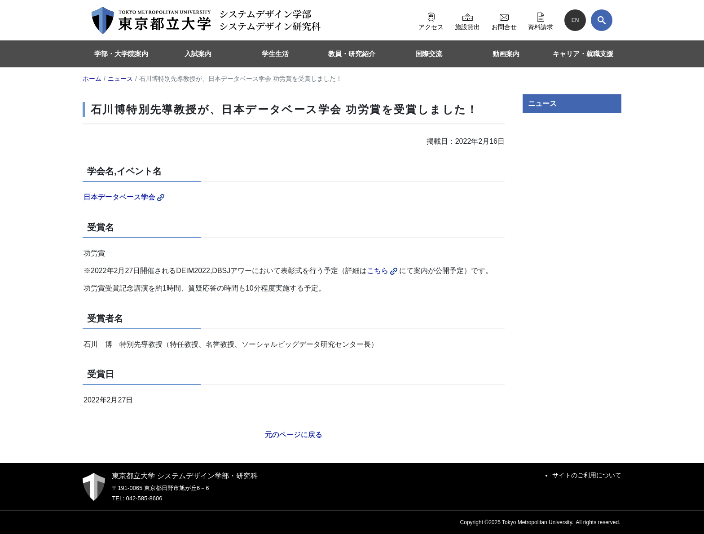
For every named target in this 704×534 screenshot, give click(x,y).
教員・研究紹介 (351, 53)
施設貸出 (467, 20)
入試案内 (198, 53)
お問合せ (504, 20)
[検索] (601, 20)
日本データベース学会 (124, 197)
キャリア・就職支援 (583, 53)
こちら (382, 270)
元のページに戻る (293, 434)
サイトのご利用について (586, 475)
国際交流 (428, 53)
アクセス (431, 20)
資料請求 (540, 20)
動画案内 (506, 53)
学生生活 (275, 53)
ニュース (542, 103)
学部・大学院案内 (121, 53)
